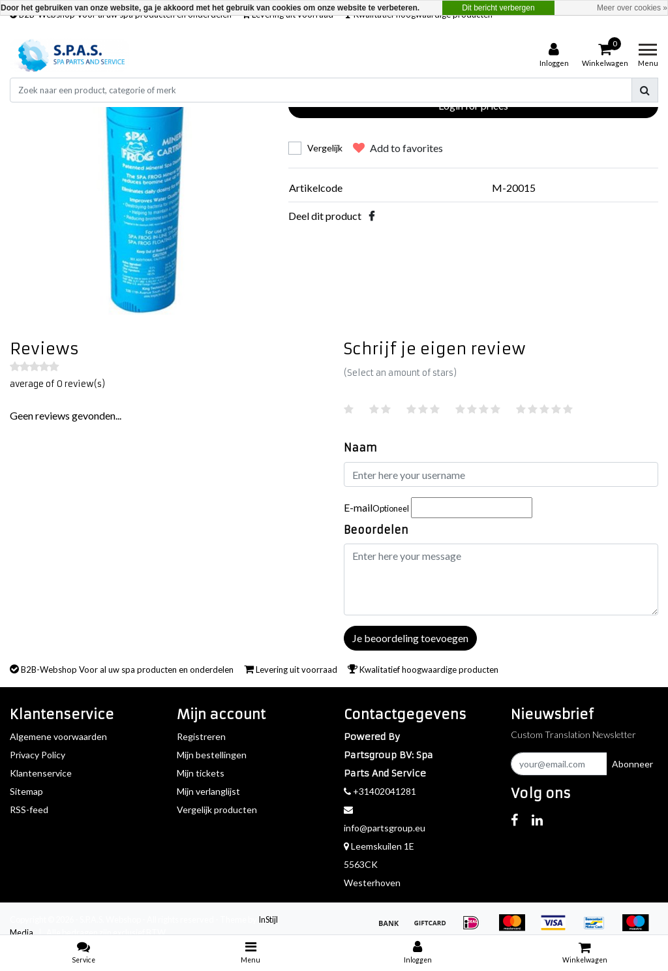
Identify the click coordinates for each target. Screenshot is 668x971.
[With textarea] (501, 579)
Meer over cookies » (632, 7)
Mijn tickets (200, 772)
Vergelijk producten (217, 809)
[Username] (501, 474)
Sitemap (26, 791)
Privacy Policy (37, 754)
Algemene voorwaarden (58, 736)
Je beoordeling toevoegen (410, 638)
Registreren (201, 736)
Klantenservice (41, 772)
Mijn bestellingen (212, 754)
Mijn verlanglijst (208, 791)
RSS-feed (29, 809)
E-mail (376, 507)
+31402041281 (380, 791)
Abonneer (632, 763)
